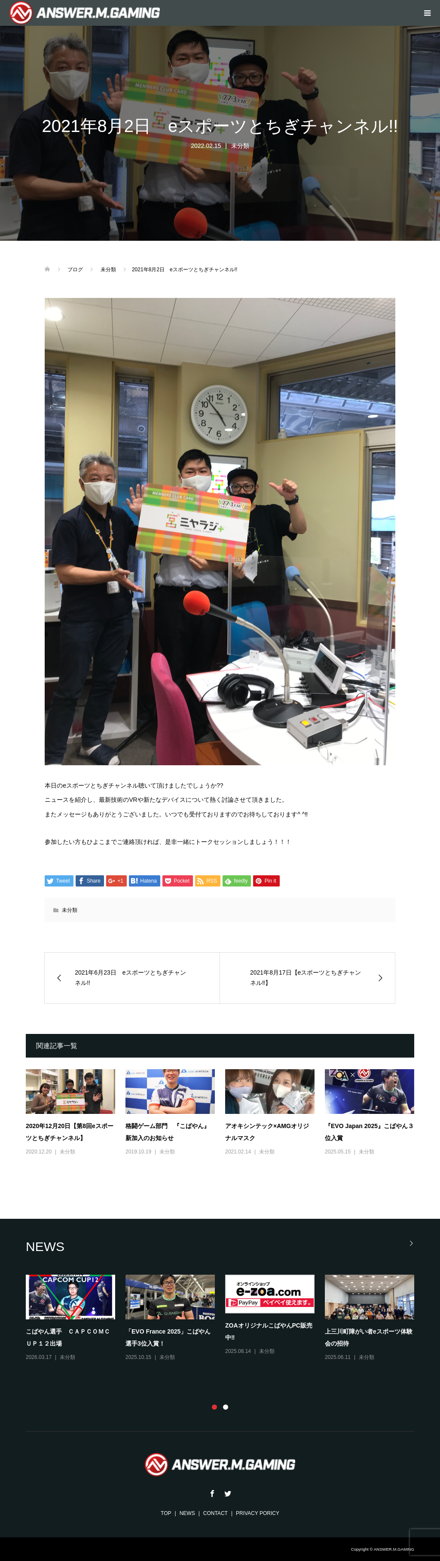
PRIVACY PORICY (257, 1513)
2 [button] (225, 1407)
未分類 (240, 145)
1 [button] (214, 1407)
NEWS (187, 1513)
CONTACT (215, 1513)
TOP (166, 1513)
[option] (225, 1318)
